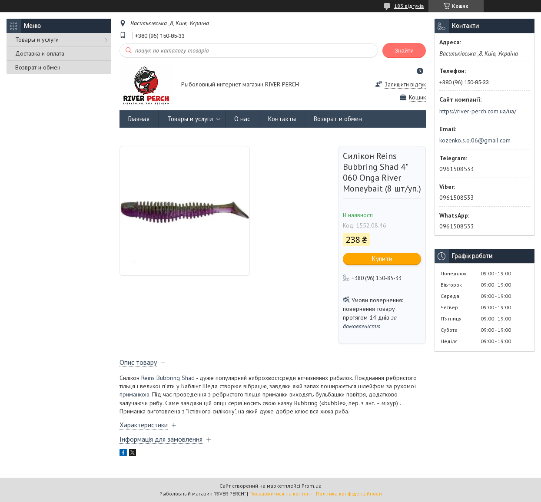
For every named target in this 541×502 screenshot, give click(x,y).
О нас (242, 119)
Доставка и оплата (39, 53)
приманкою (134, 394)
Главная (138, 119)
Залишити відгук (405, 84)
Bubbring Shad (175, 378)
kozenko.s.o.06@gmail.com (475, 140)
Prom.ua (312, 485)
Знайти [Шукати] (404, 50)
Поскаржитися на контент (280, 493)
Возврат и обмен (37, 67)
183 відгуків (409, 6)
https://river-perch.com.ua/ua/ (477, 111)
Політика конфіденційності (349, 493)
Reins (148, 378)
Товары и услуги (37, 39)
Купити (382, 258)
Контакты (282, 119)
